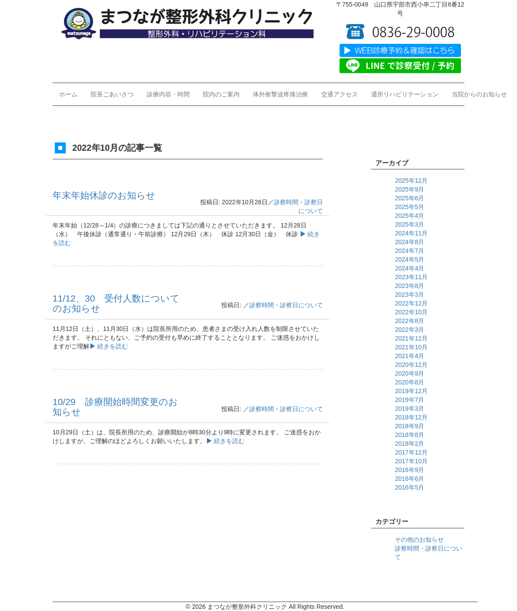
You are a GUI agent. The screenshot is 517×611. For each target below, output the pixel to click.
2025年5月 (409, 206)
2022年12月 (411, 303)
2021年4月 (409, 355)
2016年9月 (409, 469)
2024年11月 (411, 233)
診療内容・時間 (168, 94)
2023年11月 (411, 277)
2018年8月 (409, 434)
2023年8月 (409, 285)
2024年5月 (409, 259)
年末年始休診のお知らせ (104, 195)
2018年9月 (409, 426)
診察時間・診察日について (286, 305)
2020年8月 (409, 382)
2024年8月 (409, 241)
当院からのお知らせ (479, 94)
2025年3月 (409, 224)
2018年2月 (409, 443)
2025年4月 (409, 215)
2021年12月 (411, 338)
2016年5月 (409, 487)
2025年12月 (411, 180)
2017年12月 (411, 452)
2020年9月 (409, 373)
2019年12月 (411, 390)
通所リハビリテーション (405, 94)
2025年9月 (409, 189)
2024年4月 (409, 268)
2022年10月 (411, 312)
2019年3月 (409, 408)
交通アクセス (339, 94)
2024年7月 (409, 250)
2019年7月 (409, 399)
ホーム (68, 94)
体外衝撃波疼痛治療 (280, 94)
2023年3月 (409, 294)
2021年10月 (411, 347)
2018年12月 (411, 417)
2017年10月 (411, 461)
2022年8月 (409, 320)
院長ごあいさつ (112, 94)
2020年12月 (411, 364)
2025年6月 (409, 198)
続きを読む (108, 346)
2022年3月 (409, 329)
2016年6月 (409, 478)
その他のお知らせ (419, 539)
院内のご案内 (221, 94)
